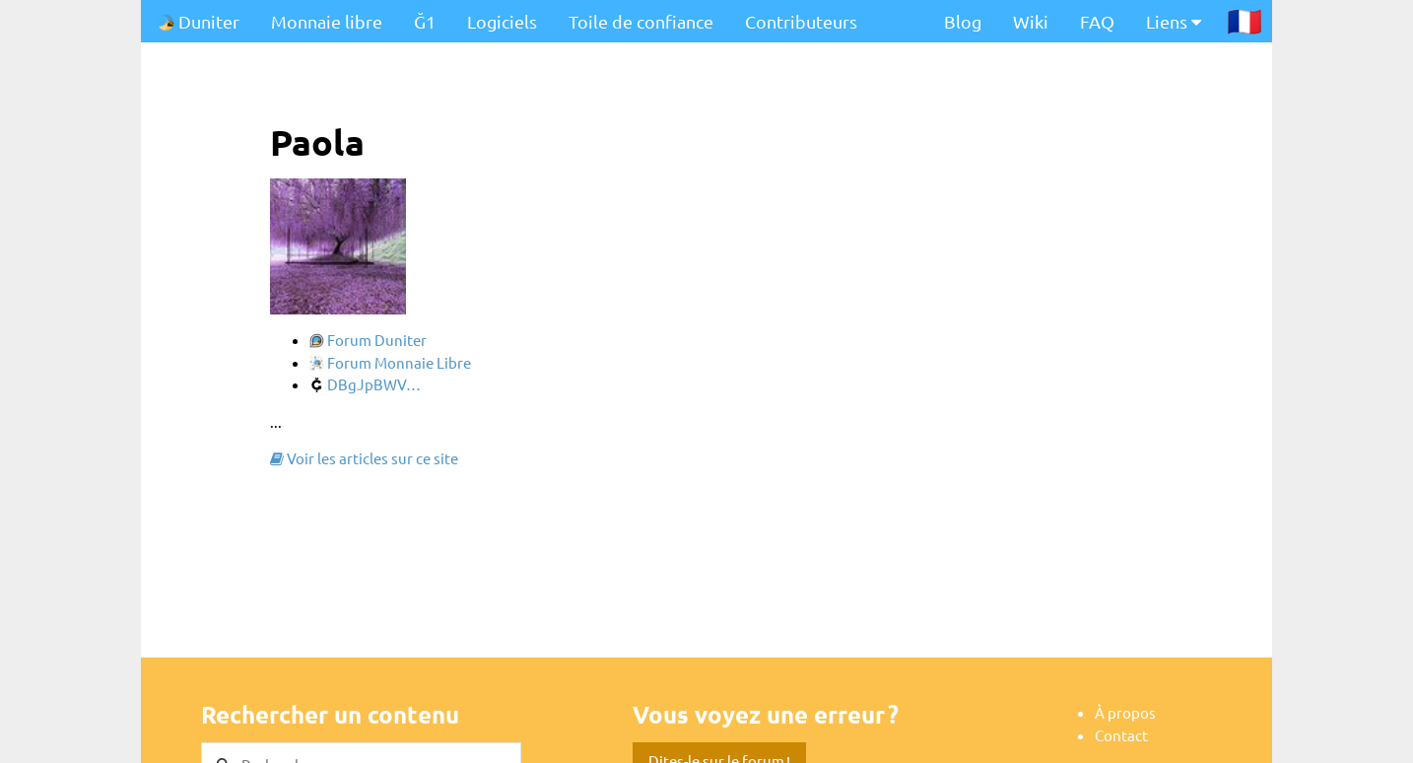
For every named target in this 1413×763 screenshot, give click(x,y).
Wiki (1030, 21)
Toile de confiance (641, 21)
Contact (1121, 735)
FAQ (1097, 21)
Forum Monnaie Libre (390, 362)
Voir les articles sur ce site (364, 458)
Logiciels (502, 21)
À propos (1125, 712)
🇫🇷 (1244, 20)
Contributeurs (801, 21)
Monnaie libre (326, 21)
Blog (962, 21)
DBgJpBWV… (365, 384)
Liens (1173, 21)
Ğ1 (425, 21)
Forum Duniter (368, 339)
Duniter (198, 21)
